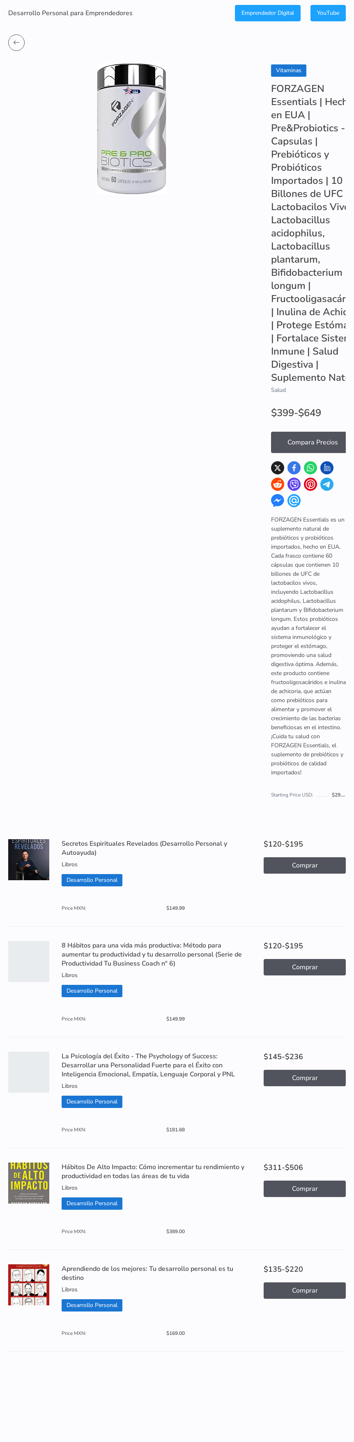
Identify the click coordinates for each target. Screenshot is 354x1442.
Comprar (305, 865)
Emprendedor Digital (267, 13)
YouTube (328, 13)
